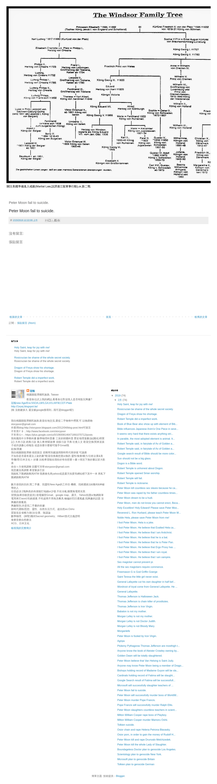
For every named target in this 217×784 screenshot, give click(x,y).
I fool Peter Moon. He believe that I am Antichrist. (144, 532)
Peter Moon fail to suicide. (131, 690)
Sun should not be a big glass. (134, 458)
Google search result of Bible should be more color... (146, 453)
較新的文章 (16, 317)
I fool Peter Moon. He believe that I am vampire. (144, 557)
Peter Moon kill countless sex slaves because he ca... (147, 488)
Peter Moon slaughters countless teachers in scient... (147, 710)
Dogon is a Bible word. (130, 463)
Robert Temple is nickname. (132, 483)
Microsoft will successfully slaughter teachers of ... (145, 685)
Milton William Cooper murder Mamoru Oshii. (142, 720)
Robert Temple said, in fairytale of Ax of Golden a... (145, 443)
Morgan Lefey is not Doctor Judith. (136, 621)
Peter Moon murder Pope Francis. (136, 700)
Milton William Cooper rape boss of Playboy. (142, 715)
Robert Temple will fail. (130, 478)
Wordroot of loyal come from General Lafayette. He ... (147, 586)
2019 (118, 395)
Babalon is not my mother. (132, 611)
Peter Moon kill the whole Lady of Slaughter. (142, 744)
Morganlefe (123, 631)
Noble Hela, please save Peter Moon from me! (143, 517)
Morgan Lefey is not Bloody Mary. (136, 626)
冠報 (32, 391)
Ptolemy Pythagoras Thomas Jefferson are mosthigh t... (148, 646)
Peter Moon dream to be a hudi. (135, 498)
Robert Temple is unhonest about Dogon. (140, 468)
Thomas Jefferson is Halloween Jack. (138, 596)
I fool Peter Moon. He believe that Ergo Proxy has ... (146, 547)
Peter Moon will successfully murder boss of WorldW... (147, 695)
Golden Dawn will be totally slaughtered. (139, 655)
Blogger (120, 776)
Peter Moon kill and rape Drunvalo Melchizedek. (144, 739)
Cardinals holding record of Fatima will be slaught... (146, 675)
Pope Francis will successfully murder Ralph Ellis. (145, 705)
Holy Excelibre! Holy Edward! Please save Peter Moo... (148, 507)
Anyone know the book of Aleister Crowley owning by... (148, 650)
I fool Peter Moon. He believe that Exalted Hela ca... (146, 527)
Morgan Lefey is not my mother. (135, 616)
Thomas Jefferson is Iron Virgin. (135, 606)
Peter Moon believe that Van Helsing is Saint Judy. (145, 660)
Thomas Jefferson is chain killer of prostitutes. (143, 601)
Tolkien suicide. (125, 724)
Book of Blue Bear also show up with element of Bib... (147, 424)
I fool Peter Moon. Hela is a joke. (135, 522)
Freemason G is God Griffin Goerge (137, 572)
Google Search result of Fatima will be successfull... (146, 680)
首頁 (108, 317)
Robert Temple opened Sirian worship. (138, 473)
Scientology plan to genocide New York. (139, 754)
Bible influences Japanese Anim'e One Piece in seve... (147, 429)
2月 (120, 400)
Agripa (120, 641)
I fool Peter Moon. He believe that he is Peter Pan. (145, 542)
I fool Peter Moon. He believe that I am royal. (142, 552)
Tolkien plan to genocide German (135, 764)
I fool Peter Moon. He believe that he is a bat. (142, 537)
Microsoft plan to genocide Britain (136, 759)
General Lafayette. (127, 591)
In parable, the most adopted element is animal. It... (146, 438)
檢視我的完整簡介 (21, 528)
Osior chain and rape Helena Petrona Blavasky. (143, 729)
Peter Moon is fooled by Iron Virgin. (137, 636)
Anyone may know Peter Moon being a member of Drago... (150, 665)
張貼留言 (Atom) (26, 323)
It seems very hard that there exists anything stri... (145, 433)
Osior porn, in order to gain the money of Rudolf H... (146, 734)
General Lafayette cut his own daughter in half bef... (146, 581)
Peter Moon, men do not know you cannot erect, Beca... (148, 503)
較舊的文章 (201, 317)
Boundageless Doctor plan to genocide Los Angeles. (146, 749)
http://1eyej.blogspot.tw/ (24, 406)
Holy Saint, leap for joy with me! (32, 347)
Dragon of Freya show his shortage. (34, 367)
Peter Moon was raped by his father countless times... (147, 493)
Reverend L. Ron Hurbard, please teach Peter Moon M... (149, 512)
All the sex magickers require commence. (140, 567)
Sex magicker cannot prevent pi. (135, 562)
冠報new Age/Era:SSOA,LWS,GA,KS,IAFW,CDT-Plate (41, 403)
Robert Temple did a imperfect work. (34, 378)
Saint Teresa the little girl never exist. (137, 576)
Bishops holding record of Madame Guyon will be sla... (147, 670)
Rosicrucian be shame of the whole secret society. (42, 357)
